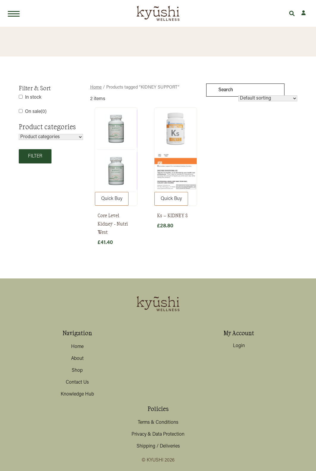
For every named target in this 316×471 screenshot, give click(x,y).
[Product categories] (51, 137)
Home (77, 346)
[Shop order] (267, 98)
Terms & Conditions (158, 422)
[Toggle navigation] (13, 13)
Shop (77, 370)
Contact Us (77, 382)
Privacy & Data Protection (158, 434)
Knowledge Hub (77, 394)
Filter (35, 156)
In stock (33, 97)
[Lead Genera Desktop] (158, 13)
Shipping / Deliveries (158, 446)
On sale (35, 111)
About (77, 358)
